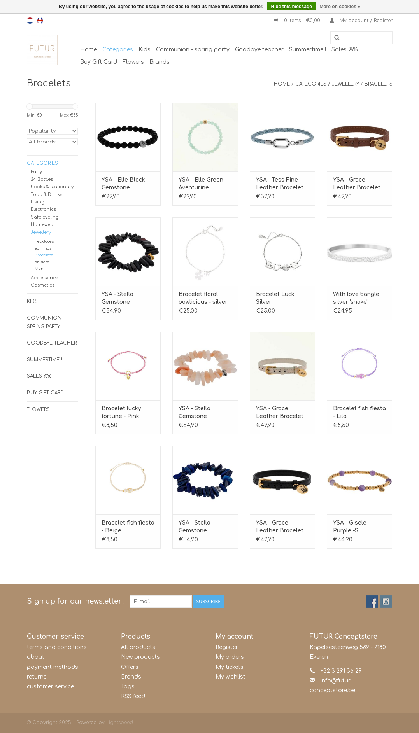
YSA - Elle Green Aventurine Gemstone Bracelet (201, 184)
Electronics (43, 209)
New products (140, 657)
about (35, 657)
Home (88, 49)
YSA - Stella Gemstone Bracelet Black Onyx (122, 298)
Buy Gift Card (98, 62)
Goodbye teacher (259, 49)
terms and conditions (57, 647)
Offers (129, 667)
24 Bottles (42, 179)
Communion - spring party (193, 49)
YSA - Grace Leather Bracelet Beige (279, 413)
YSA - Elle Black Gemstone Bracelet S (123, 184)
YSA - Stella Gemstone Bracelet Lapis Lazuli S (199, 527)
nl (30, 20)
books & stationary (52, 186)
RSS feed (133, 696)
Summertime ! (307, 49)
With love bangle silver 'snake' (356, 298)
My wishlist (230, 677)
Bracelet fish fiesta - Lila (359, 412)
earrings (43, 248)
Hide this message (291, 6)
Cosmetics (42, 285)
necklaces (44, 241)
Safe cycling (45, 217)
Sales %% (344, 49)
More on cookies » (339, 6)
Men (39, 268)
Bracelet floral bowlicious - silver (203, 298)
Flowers (133, 62)
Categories (117, 49)
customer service (50, 686)
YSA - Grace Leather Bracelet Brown (356, 184)
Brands (159, 62)
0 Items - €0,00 (298, 20)
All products (138, 647)
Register (227, 647)
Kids (144, 49)
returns (37, 677)
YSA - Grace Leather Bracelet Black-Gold (279, 527)
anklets (42, 262)
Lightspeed (119, 722)
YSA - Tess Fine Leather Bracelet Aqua (279, 184)
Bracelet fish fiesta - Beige (128, 527)
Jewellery (345, 84)
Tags (128, 686)
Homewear (43, 224)
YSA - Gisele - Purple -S (351, 527)
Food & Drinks (46, 194)
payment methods (52, 667)
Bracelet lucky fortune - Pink (121, 412)
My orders (230, 657)
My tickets (230, 667)
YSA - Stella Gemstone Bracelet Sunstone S (204, 413)
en (40, 20)
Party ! (37, 171)
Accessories (44, 277)
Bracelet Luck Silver (275, 298)
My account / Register (361, 20)
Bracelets (379, 84)
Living (37, 202)
